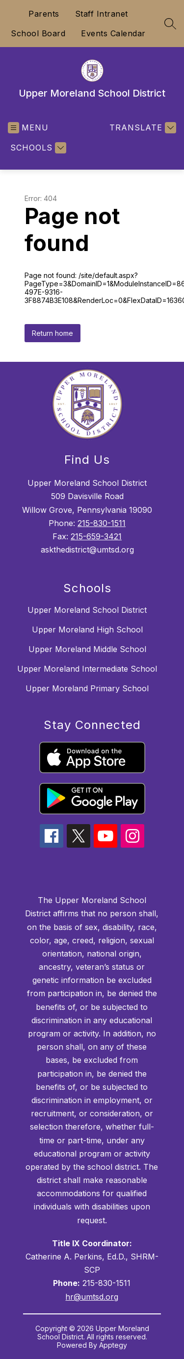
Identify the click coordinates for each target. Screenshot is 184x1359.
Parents (43, 14)
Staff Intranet (101, 14)
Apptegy (113, 1345)
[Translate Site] (141, 128)
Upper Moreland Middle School (87, 649)
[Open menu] (28, 128)
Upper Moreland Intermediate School (87, 669)
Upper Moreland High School (87, 629)
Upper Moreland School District (87, 610)
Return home (52, 333)
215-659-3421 (96, 536)
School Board (38, 33)
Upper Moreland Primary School (87, 688)
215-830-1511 (102, 523)
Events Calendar (113, 33)
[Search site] (170, 23)
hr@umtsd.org (91, 1297)
